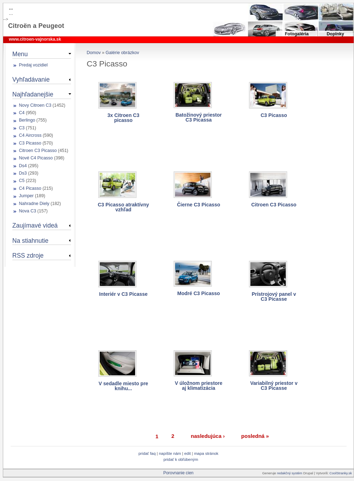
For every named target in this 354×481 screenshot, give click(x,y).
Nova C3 (27, 211)
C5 (22, 180)
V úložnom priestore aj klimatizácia (198, 385)
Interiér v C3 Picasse (123, 294)
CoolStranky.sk (341, 473)
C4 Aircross (30, 135)
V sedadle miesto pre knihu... (123, 386)
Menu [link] (20, 54)
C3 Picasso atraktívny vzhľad (123, 207)
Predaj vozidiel (33, 65)
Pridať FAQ (147, 453)
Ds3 (23, 173)
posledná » (255, 436)
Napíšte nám (170, 453)
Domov (94, 52)
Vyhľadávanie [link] (31, 79)
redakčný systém (290, 473)
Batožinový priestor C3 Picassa (198, 117)
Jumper (26, 195)
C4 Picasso (30, 188)
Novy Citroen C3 (35, 105)
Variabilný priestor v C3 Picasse (273, 385)
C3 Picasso (274, 115)
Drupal (308, 473)
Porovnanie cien (178, 472)
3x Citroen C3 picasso (123, 117)
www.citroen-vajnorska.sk (35, 39)
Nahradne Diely (34, 203)
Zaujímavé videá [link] (35, 225)
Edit (188, 453)
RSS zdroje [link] (27, 255)
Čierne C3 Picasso (198, 204)
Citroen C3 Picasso (273, 204)
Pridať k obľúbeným (180, 459)
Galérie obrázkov (122, 52)
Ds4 (23, 165)
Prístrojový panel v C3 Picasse (274, 296)
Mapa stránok (206, 453)
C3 (22, 127)
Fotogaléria (296, 33)
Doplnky (335, 33)
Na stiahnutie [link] (30, 240)
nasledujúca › (208, 436)
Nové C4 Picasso (36, 158)
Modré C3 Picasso (198, 293)
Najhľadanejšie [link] (32, 94)
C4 (22, 112)
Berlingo (27, 120)
